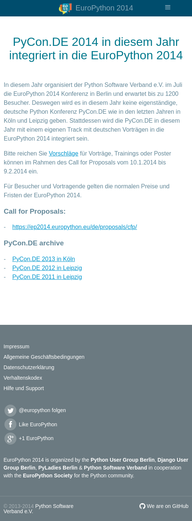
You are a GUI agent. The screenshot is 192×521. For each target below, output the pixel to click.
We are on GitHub (164, 506)
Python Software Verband (115, 468)
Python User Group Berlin (123, 460)
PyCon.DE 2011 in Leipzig (47, 277)
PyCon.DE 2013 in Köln (43, 259)
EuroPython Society (48, 475)
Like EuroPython (30, 424)
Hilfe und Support (23, 388)
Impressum (16, 346)
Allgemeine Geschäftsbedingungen (43, 357)
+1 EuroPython (28, 438)
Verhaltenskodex (22, 378)
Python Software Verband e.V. (38, 508)
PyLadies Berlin (58, 468)
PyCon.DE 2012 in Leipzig (47, 268)
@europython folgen (34, 410)
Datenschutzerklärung (28, 367)
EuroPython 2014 (96, 9)
